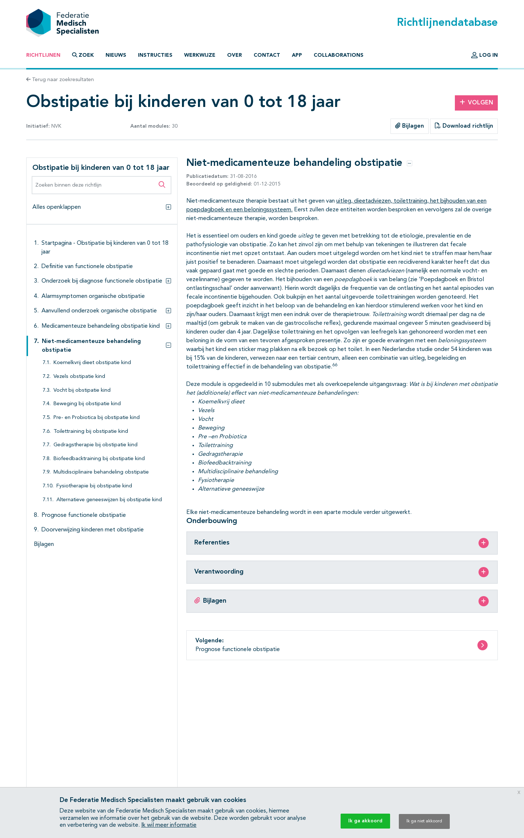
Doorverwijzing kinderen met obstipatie (92, 530)
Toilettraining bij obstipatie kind (90, 431)
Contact (267, 55)
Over (234, 55)
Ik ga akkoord (365, 820)
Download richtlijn (464, 126)
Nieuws (116, 55)
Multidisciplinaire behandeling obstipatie (101, 472)
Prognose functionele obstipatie (83, 515)
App (297, 55)
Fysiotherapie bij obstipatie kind (94, 486)
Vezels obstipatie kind (79, 376)
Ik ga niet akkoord (424, 821)
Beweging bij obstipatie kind (87, 404)
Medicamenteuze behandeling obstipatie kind (100, 326)
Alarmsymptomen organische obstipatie (93, 296)
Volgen (476, 102)
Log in (484, 55)
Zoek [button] (83, 55)
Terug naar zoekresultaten (60, 79)
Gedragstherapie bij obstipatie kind (95, 445)
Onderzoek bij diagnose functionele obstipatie (101, 281)
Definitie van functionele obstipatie (87, 267)
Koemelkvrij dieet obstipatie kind (92, 363)
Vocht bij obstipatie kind (82, 390)
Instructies (155, 55)
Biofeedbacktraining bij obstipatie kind (99, 459)
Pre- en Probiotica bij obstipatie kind (96, 417)
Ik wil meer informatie (168, 825)
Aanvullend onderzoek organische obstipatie (99, 311)
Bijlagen (409, 126)
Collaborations (339, 55)
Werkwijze (199, 55)
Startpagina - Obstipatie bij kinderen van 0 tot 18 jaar (104, 247)
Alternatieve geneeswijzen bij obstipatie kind (109, 500)
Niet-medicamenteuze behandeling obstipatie (91, 346)
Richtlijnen (43, 55)
